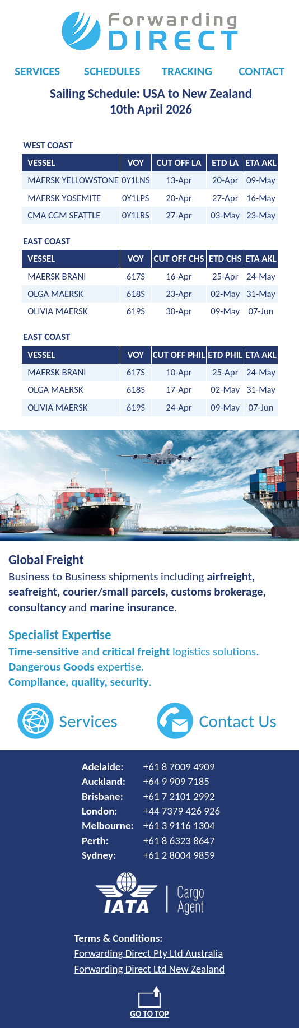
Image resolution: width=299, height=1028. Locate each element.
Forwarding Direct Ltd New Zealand (149, 968)
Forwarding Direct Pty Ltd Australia (148, 953)
